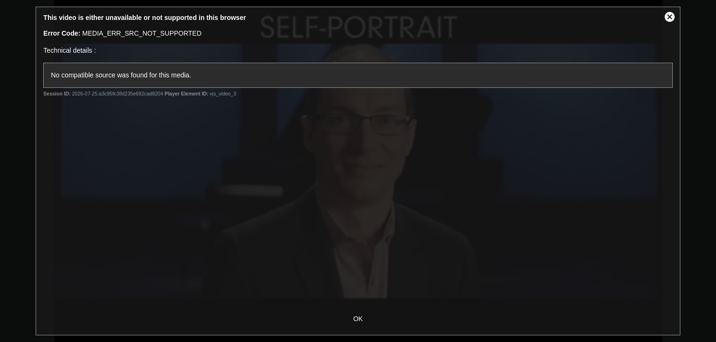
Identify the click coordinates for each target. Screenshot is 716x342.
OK (358, 319)
